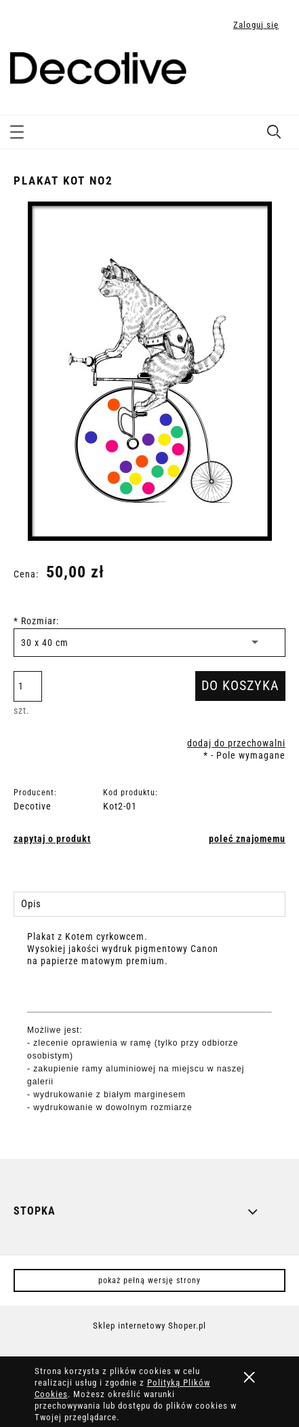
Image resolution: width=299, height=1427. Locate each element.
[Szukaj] (274, 129)
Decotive (33, 806)
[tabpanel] (149, 1033)
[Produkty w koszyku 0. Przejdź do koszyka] (274, 70)
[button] (17, 129)
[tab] (149, 904)
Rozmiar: (36, 620)
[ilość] (28, 686)
